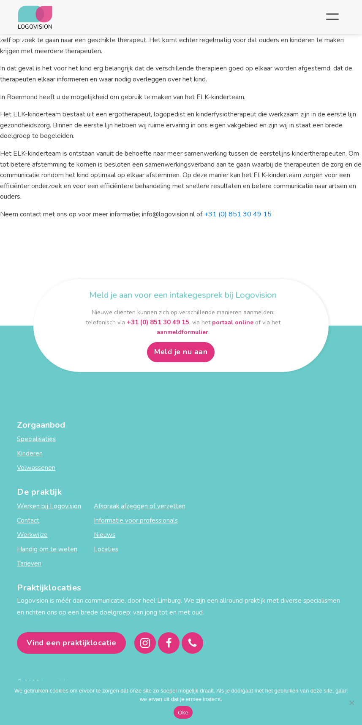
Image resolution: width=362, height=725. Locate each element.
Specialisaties (36, 439)
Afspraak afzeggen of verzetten (139, 506)
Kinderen (30, 453)
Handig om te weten (47, 549)
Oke (183, 712)
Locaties (106, 549)
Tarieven (29, 563)
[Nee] (351, 702)
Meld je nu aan (180, 352)
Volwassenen (36, 468)
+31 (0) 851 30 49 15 (238, 214)
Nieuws (104, 535)
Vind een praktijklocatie (72, 643)
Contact (28, 520)
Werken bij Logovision (49, 506)
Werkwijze (32, 535)
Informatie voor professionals (136, 520)
